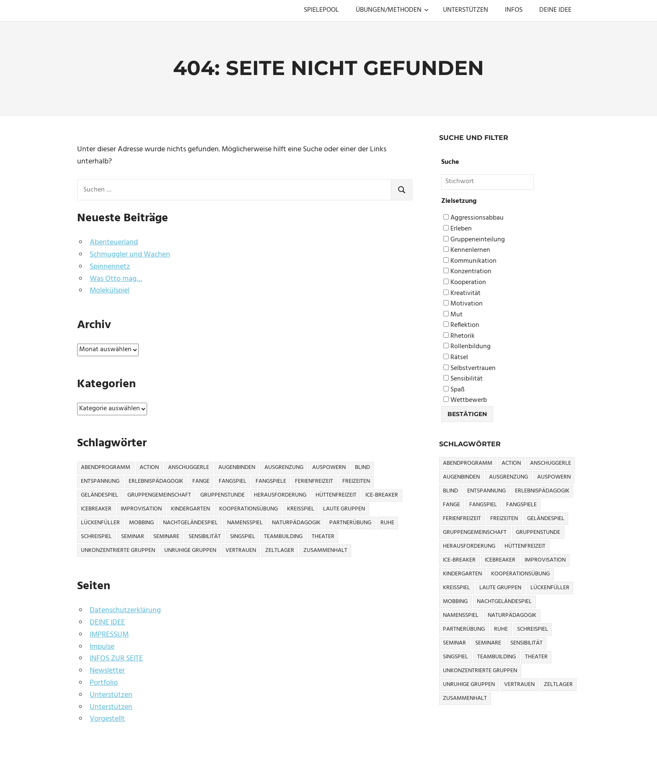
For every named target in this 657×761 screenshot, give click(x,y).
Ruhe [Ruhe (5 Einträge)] (387, 523)
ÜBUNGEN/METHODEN (392, 10)
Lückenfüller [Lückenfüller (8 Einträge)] (100, 523)
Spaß (454, 390)
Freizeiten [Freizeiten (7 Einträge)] (356, 481)
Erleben (457, 229)
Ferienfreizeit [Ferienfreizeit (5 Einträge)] (314, 481)
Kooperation (464, 282)
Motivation (463, 304)
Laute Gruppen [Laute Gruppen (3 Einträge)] (344, 509)
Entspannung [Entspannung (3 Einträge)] (100, 481)
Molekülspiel (109, 291)
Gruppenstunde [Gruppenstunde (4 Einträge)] (222, 495)
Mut (453, 315)
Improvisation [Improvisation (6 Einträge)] (141, 509)
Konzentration (467, 272)
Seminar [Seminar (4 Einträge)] (132, 536)
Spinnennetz (110, 267)
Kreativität (462, 293)
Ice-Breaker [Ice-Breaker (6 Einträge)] (381, 495)
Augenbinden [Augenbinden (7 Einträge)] (236, 467)
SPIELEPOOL (321, 10)
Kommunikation (470, 261)
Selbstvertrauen (469, 368)
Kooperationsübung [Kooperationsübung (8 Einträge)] (248, 509)
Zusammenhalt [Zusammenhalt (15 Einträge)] (325, 550)
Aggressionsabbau (473, 218)
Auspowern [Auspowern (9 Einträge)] (329, 467)
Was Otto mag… (116, 279)
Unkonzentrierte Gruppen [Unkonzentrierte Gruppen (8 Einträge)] (118, 550)
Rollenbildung (467, 347)
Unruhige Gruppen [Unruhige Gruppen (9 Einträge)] (190, 550)
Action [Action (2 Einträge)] (149, 467)
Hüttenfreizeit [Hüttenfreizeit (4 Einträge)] (336, 495)
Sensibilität (463, 379)
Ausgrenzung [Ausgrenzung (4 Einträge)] (283, 467)
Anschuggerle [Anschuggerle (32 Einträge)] (188, 467)
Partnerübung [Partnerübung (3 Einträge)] (350, 523)
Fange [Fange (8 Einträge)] (201, 481)
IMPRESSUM (109, 635)
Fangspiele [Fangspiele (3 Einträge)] (271, 481)
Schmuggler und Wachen (130, 254)
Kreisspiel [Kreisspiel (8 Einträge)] (300, 509)
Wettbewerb (465, 400)
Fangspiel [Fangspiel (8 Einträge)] (232, 481)
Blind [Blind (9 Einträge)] (362, 467)
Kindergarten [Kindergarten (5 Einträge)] (190, 509)
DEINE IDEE (555, 10)
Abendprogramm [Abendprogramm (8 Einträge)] (105, 467)
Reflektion (461, 325)
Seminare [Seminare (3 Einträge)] (166, 536)
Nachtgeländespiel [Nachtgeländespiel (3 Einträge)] (190, 523)
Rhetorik (459, 336)
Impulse (102, 647)
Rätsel (455, 357)
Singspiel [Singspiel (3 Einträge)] (242, 536)
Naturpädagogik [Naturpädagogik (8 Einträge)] (296, 523)
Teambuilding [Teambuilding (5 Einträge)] (283, 536)
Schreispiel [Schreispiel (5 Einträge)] (96, 536)
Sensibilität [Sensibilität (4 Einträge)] (205, 536)
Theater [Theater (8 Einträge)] (323, 536)
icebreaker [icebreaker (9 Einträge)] (96, 509)
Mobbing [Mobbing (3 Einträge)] (141, 523)
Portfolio (104, 683)
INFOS (513, 10)
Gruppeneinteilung (474, 240)
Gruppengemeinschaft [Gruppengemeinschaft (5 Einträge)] (159, 495)
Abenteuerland (114, 242)
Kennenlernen (466, 250)
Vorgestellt (107, 719)
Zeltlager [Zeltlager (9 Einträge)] (279, 550)
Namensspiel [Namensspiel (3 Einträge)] (245, 523)
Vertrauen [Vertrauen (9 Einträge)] (240, 550)
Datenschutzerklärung (125, 610)
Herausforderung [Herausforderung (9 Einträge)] (280, 495)
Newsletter (107, 671)
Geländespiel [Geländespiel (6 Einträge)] (99, 495)
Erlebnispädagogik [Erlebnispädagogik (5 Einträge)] (156, 481)
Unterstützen (111, 695)
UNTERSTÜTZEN (465, 10)
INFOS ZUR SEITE (116, 658)
